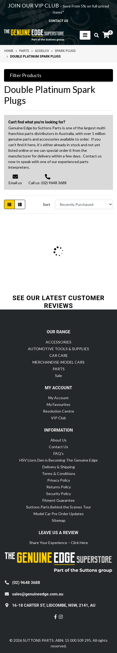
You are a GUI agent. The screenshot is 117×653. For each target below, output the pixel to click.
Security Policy (58, 493)
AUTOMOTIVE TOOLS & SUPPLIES (58, 348)
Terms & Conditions (58, 473)
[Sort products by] (84, 204)
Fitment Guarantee (58, 500)
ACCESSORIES (58, 342)
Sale (58, 375)
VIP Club (58, 418)
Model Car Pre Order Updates (59, 513)
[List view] (19, 204)
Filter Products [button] (25, 75)
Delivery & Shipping (58, 467)
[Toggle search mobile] (95, 35)
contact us (58, 21)
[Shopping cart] (106, 35)
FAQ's (58, 453)
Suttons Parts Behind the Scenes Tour (58, 507)
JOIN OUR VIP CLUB (34, 5)
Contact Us (58, 446)
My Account (58, 397)
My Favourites (58, 404)
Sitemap (58, 520)
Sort (46, 204)
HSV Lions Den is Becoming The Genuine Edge (58, 460)
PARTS (59, 369)
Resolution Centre (58, 411)
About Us (58, 440)
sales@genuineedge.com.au (37, 594)
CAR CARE (58, 355)
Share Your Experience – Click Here (58, 542)
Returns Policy (58, 487)
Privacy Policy (58, 480)
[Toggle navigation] (85, 35)
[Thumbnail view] (9, 204)
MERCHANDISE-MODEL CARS (58, 362)
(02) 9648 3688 (26, 582)
